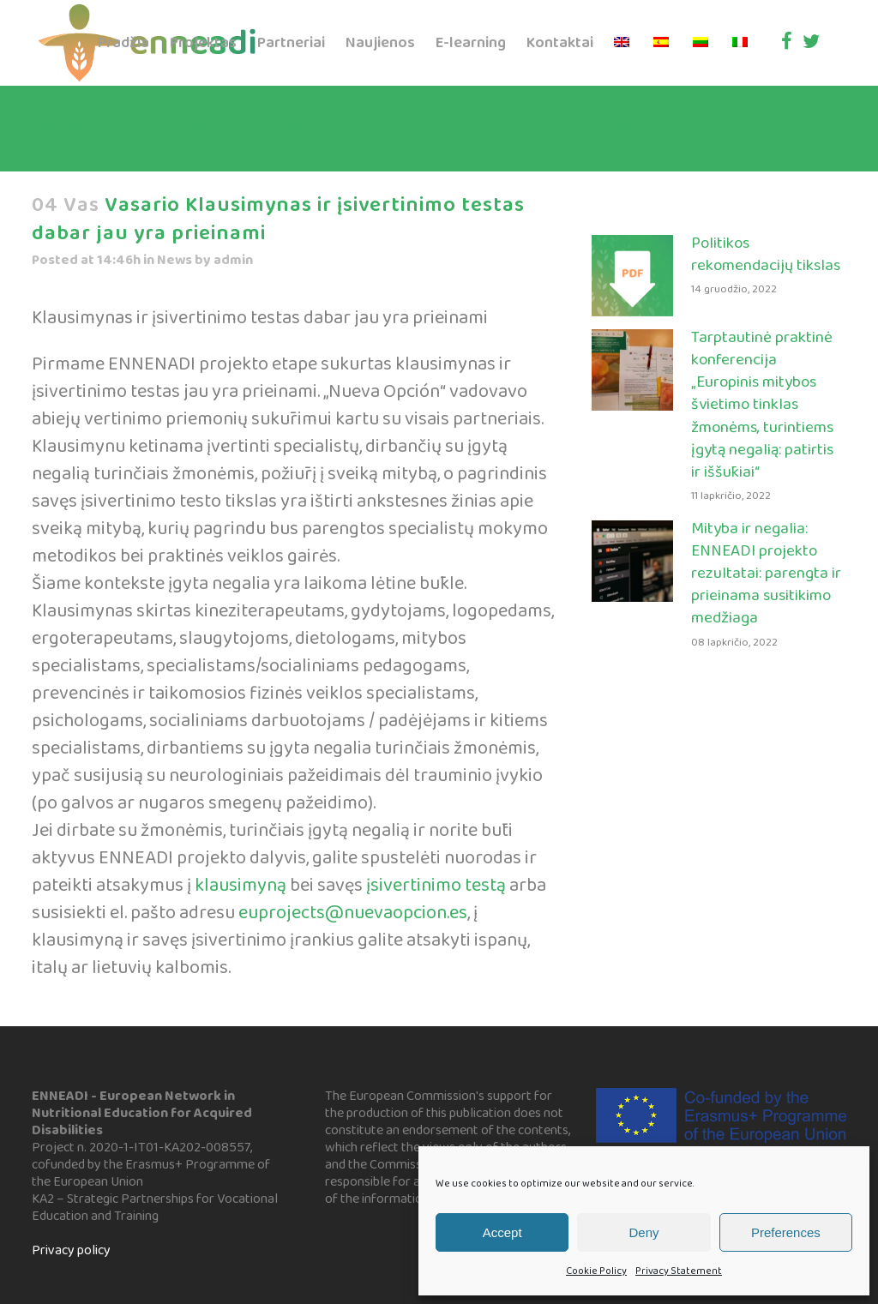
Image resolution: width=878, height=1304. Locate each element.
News (174, 260)
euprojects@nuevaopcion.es (351, 913)
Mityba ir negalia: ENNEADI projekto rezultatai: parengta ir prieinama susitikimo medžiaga (766, 574)
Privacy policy (71, 1250)
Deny (643, 1232)
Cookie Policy (596, 1271)
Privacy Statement (678, 1271)
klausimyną (240, 885)
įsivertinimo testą (436, 885)
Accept (502, 1232)
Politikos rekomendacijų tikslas (765, 255)
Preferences (786, 1232)
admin (233, 260)
